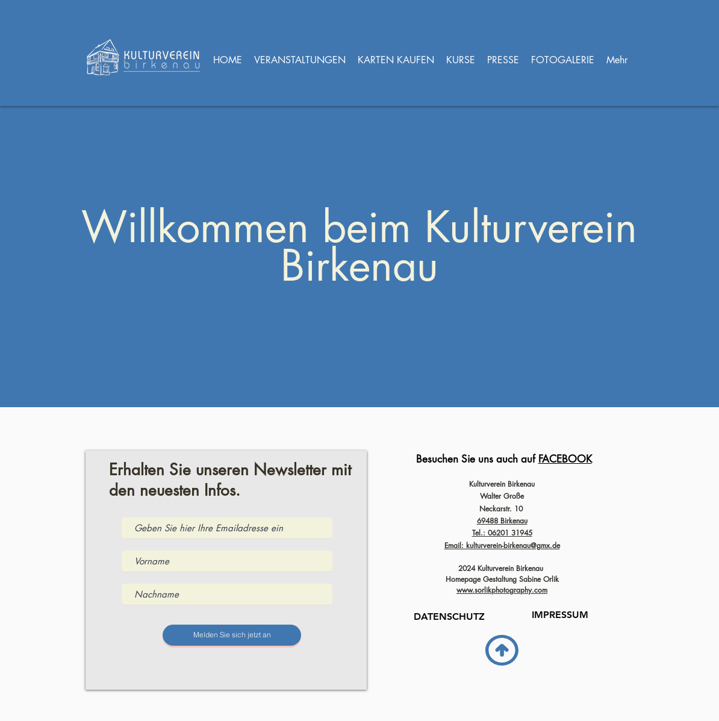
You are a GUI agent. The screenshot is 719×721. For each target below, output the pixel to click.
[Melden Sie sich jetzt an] (232, 635)
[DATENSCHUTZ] (449, 617)
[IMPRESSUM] (560, 615)
